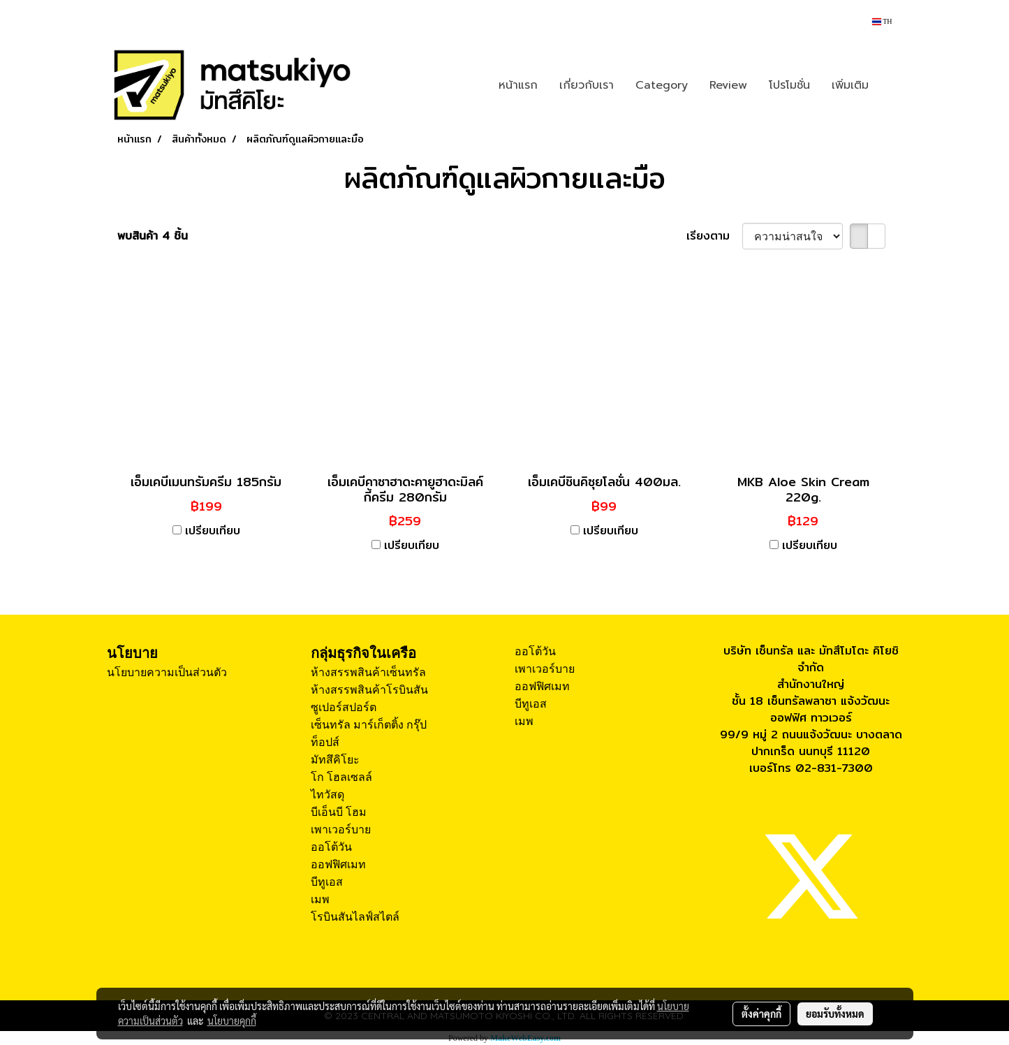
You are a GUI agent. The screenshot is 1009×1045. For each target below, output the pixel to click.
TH (882, 21)
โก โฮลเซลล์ (341, 777)
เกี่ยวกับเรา (586, 85)
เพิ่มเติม (850, 85)
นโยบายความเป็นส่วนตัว (167, 672)
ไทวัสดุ (327, 795)
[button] (891, 85)
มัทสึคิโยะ (335, 760)
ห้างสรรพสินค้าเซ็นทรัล (368, 672)
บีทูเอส (327, 882)
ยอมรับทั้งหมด (835, 1013)
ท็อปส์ (325, 742)
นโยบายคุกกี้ (231, 1020)
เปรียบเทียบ (212, 530)
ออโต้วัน (331, 847)
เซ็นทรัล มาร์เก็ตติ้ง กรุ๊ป (369, 725)
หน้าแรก (518, 85)
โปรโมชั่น (789, 85)
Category (661, 85)
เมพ (320, 899)
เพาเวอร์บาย (341, 829)
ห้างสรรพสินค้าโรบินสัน (369, 690)
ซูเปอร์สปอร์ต (343, 707)
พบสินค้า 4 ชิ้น (152, 236)
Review (728, 85)
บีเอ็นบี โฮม (339, 812)
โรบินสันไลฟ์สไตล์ (355, 917)
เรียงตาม (714, 236)
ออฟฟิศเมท (338, 864)
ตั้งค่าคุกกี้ (761, 1013)
